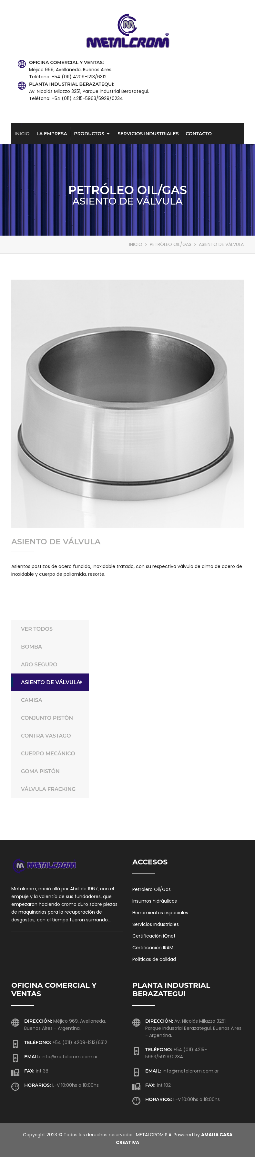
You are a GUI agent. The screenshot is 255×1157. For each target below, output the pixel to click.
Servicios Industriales (147, 134)
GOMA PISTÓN (51, 771)
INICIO (135, 244)
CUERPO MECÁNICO (51, 754)
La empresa (51, 134)
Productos (89, 134)
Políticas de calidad (154, 959)
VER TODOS (51, 629)
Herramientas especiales (160, 912)
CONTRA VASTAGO (51, 736)
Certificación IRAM (152, 947)
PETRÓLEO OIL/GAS (170, 244)
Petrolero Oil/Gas (151, 889)
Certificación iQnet (154, 936)
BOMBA (51, 647)
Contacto (199, 134)
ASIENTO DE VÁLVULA (51, 682)
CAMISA (51, 700)
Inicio (22, 134)
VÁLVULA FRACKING (51, 789)
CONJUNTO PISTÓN (51, 718)
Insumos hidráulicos (154, 901)
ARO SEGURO (51, 665)
